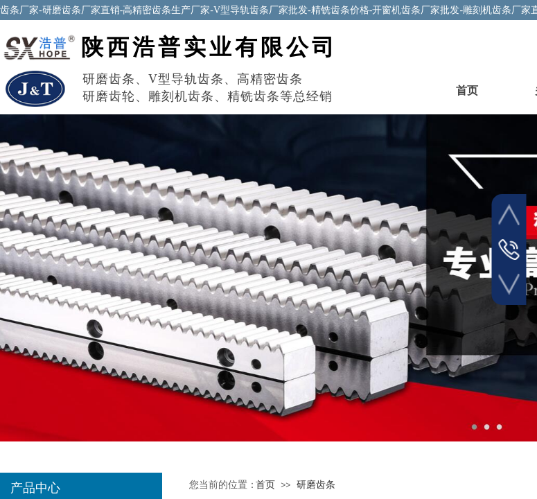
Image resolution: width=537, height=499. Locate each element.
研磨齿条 (316, 485)
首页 (467, 90)
